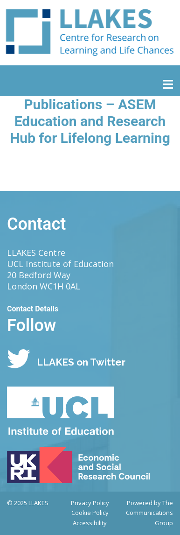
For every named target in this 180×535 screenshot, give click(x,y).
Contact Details (32, 308)
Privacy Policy (90, 503)
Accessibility (90, 523)
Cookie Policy (90, 512)
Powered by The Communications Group (149, 513)
